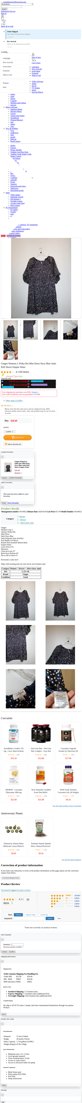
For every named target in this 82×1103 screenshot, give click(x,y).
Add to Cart (17, 437)
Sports (12, 99)
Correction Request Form (10, 878)
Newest (18, 915)
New (24, 381)
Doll (12, 135)
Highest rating (30, 915)
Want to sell (7, 75)
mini (4, 87)
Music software (11, 107)
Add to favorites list (13, 444)
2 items (76, 901)
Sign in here (36, 57)
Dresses (23, 520)
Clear (59, 918)
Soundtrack (14, 118)
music (34, 90)
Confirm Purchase (15, 478)
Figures (13, 148)
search (4, 9)
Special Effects (37, 92)
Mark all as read (7, 26)
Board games (15, 141)
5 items (76, 898)
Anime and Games (17, 116)
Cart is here (36, 63)
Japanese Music (16, 109)
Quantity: (6, 944)
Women (6, 83)
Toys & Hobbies (12, 129)
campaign (6, 58)
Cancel (4, 478)
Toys (12, 131)
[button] (41, 23)
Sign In (4, 13)
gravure (13, 105)
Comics (13, 237)
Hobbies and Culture (18, 103)
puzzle (12, 137)
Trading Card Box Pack (19, 152)
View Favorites (13, 503)
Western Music (16, 111)
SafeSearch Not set (8, 11)
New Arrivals (8, 62)
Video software (37, 81)
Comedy (13, 101)
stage (12, 96)
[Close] (2, 457)
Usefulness (44, 915)
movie (34, 86)
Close (4, 503)
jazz (11, 122)
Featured (6, 71)
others (12, 94)
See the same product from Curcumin (67, 806)
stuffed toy (14, 133)
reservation (7, 67)
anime (34, 84)
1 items (76, 903)
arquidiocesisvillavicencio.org (14, 2)
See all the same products (71, 860)
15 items (77, 895)
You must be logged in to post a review (16, 890)
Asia (12, 126)
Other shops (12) (14, 401)
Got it (4, 1014)
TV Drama (36, 88)
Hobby (13, 146)
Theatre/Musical (16, 120)
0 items (76, 906)
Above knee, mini (27, 523)
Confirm (12, 952)
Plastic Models (16, 150)
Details (34, 392)
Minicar (13, 139)
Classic (13, 114)
